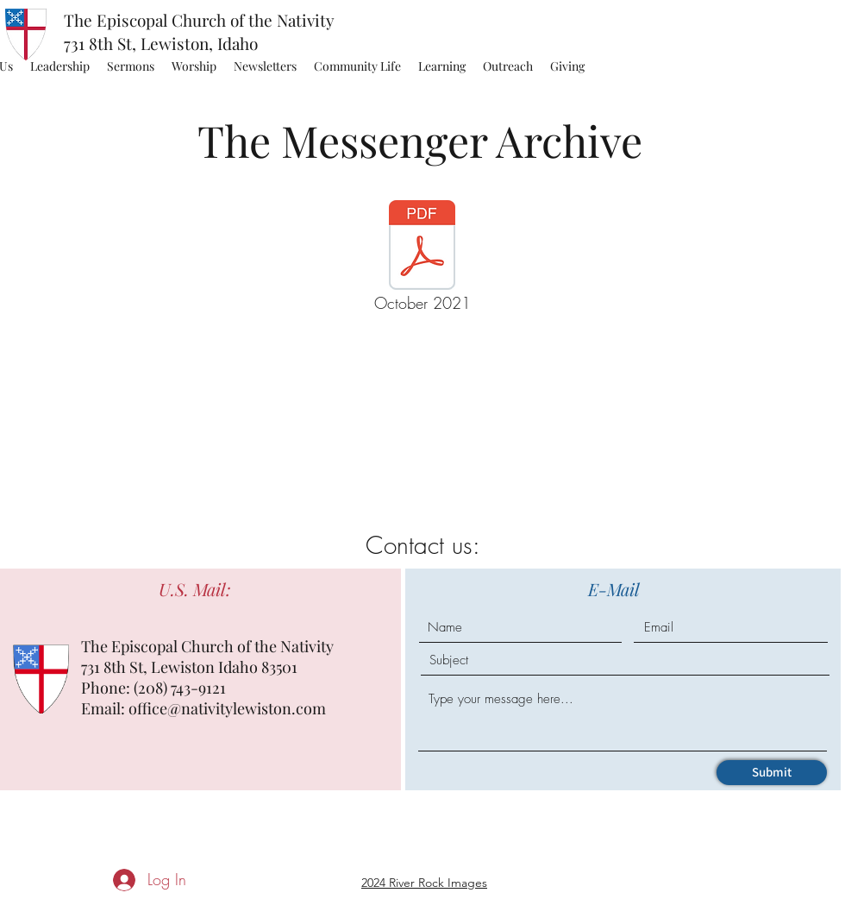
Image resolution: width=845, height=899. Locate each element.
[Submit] (772, 772)
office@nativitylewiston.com (227, 708)
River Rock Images (438, 882)
